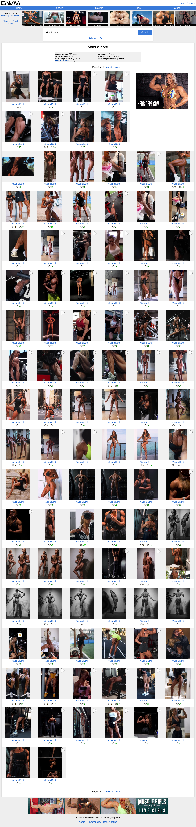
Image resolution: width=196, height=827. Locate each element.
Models (99, 8)
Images (59, 8)
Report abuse (110, 822)
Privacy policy (94, 822)
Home (19, 8)
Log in (182, 3)
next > (109, 67)
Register (191, 3)
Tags (138, 8)
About (82, 822)
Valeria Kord (18, 104)
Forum (176, 8)
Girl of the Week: (62, 61)
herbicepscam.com (10, 15)
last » (117, 67)
